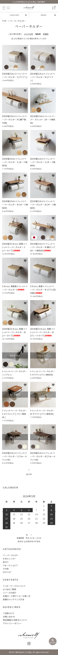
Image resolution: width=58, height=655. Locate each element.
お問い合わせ (9, 616)
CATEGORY (14, 15)
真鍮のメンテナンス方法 (13, 599)
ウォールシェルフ (10, 565)
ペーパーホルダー (18, 20)
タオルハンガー (9, 558)
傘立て (6, 562)
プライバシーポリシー (12, 623)
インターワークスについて (14, 586)
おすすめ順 (28, 34)
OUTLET (7, 572)
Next (54, 512)
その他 (6, 568)
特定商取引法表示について (15, 620)
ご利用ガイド (8, 613)
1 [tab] (27, 535)
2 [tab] (31, 535)
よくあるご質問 (9, 589)
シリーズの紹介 (9, 592)
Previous (4, 512)
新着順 (46, 34)
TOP (4, 20)
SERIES (43, 15)
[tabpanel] (29, 512)
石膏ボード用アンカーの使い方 (17, 596)
